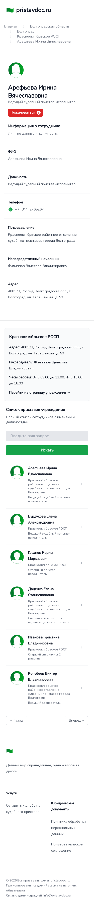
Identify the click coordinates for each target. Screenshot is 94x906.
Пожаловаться (26, 112)
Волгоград (25, 31)
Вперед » (76, 720)
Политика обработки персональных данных (68, 827)
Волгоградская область (49, 26)
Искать (47, 450)
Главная (10, 26)
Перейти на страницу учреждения (39, 392)
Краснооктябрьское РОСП (38, 36)
